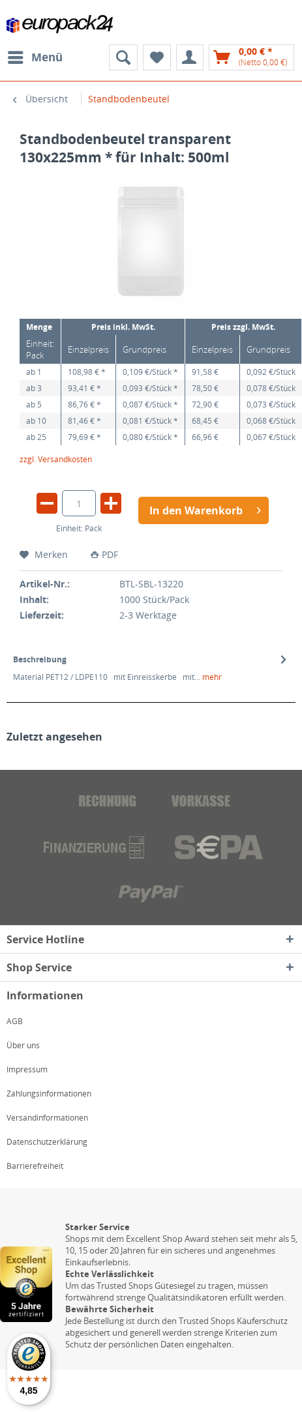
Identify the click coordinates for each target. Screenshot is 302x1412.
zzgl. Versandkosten (56, 459)
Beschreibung (40, 659)
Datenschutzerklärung (47, 1141)
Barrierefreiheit (35, 1165)
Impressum (27, 1069)
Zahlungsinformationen (49, 1093)
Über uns (23, 1045)
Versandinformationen (47, 1117)
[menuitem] (34, 57)
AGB (15, 1021)
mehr (211, 677)
